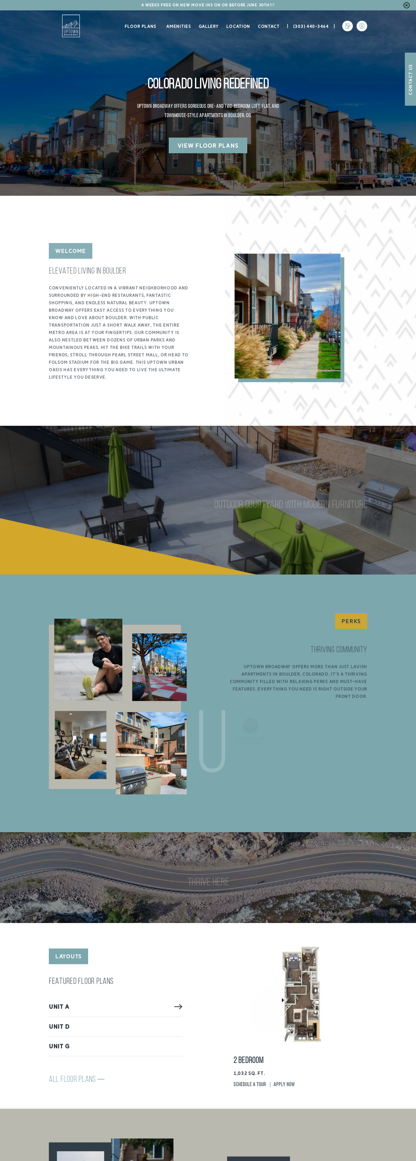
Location (238, 26)
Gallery (209, 26)
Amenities (178, 26)
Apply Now (284, 1084)
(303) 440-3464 (311, 26)
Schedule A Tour (249, 1084)
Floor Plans (140, 26)
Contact (269, 26)
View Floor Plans (208, 146)
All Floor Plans (76, 1079)
